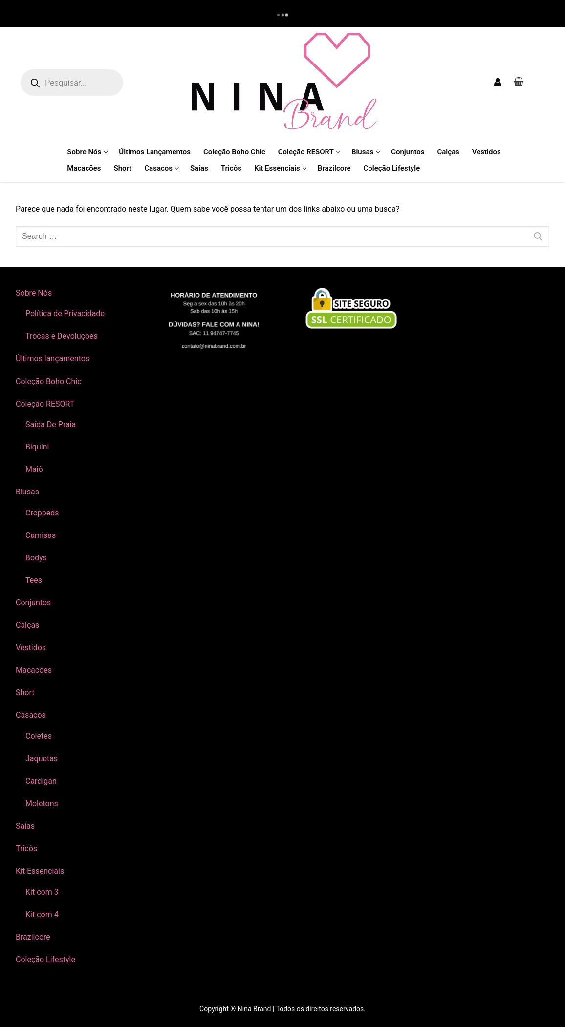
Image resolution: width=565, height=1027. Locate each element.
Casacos (32, 715)
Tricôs (26, 848)
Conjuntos (33, 602)
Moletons (41, 803)
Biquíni (37, 446)
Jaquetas (41, 758)
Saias (25, 826)
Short (25, 692)
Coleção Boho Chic (49, 381)
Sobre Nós (35, 293)
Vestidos (31, 647)
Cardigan (41, 781)
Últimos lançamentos (52, 358)
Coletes (38, 736)
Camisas (40, 535)
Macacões (34, 670)
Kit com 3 (42, 892)
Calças (27, 625)
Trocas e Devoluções (61, 336)
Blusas (28, 491)
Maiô (34, 469)
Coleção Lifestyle (45, 959)
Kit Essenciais (41, 871)
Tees (33, 580)
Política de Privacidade (65, 313)
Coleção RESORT (46, 403)
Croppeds (42, 512)
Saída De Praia (50, 424)
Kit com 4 (42, 914)
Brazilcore (33, 936)
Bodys (36, 557)
